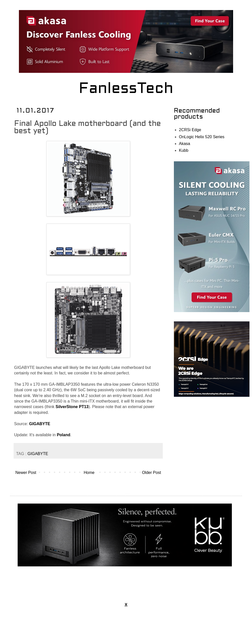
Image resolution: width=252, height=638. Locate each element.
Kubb (183, 150)
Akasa (184, 143)
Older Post (151, 472)
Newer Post (25, 472)
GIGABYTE (39, 424)
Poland (63, 435)
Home (89, 472)
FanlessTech (126, 89)
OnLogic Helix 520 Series (202, 137)
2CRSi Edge (190, 130)
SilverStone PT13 (72, 407)
